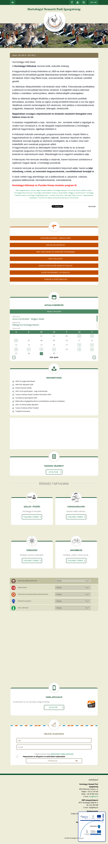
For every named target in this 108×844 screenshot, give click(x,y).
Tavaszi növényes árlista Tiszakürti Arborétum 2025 (33, 394)
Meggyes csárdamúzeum (77, 193)
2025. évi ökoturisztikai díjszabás (26, 405)
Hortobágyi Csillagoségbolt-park (37, 195)
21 (29, 349)
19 (92, 345)
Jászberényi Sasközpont (61, 198)
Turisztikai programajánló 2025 (26, 398)
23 (54, 349)
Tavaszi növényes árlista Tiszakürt (27, 408)
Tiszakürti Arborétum (56, 195)
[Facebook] (71, 2)
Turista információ (23, 608)
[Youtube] (78, 2)
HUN (91, 2)
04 (79, 336)
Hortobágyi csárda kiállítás (42, 193)
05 (92, 336)
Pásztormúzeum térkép (23, 388)
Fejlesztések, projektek (24, 601)
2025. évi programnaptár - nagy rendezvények (31, 391)
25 (79, 349)
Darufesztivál (74, 198)
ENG (95, 2)
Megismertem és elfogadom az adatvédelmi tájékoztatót (44, 756)
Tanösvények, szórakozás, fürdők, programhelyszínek (33, 594)
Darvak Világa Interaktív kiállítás (41, 190)
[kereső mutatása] (84, 2)
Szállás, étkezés (22, 587)
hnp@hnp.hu (93, 796)
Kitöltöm (53, 472)
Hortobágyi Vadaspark (60, 190)
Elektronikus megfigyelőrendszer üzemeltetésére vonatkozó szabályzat (40, 401)
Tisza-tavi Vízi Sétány (45, 198)
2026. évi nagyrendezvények (25, 381)
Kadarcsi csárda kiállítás (60, 193)
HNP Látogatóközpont (23, 190)
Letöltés (53, 707)
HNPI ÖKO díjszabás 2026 (24, 385)
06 (16, 340)
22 (41, 349)
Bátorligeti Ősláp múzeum (73, 195)
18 (79, 345)
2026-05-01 (53, 317)
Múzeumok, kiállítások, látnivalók (27, 581)
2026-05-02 (53, 323)
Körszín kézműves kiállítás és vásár (80, 190)
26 (92, 349)
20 (16, 349)
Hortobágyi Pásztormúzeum (23, 193)
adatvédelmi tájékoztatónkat (62, 754)
